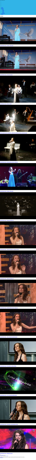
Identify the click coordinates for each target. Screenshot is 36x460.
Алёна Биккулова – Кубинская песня (6, 453)
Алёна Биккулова (2, 455)
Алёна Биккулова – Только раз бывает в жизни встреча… (9, 249)
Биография (2, 8)
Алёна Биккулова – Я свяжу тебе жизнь (6, 45)
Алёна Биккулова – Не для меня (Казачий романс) (8, 395)
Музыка (3, 10)
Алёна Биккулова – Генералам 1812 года (7, 220)
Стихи (3, 11)
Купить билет (1, 457)
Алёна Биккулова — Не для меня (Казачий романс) (8, 336)
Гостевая (2, 14)
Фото (3, 9)
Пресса (3, 12)
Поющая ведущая (3, 13)
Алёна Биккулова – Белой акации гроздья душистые (9, 307)
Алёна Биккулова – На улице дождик (6, 74)
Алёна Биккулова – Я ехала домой (5, 103)
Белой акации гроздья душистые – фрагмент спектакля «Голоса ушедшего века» (13, 132)
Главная (2, 7)
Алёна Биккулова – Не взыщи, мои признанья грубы (9, 424)
